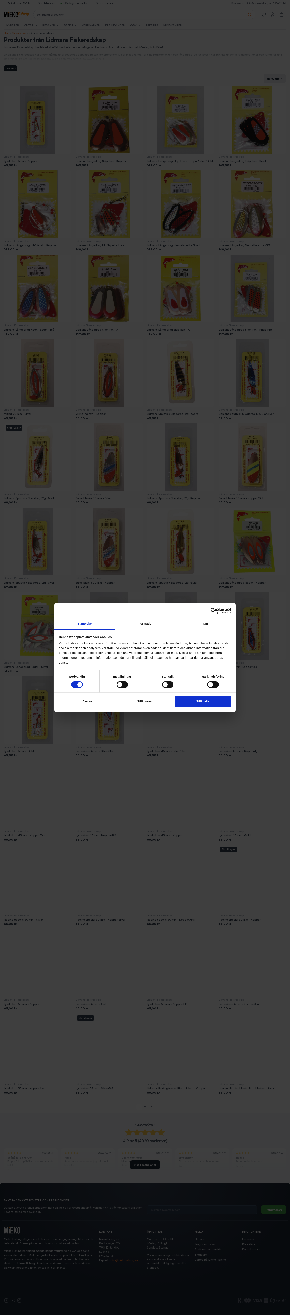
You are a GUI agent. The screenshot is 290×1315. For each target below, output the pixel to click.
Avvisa (87, 701)
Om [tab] (205, 623)
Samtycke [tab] (85, 623)
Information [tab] (145, 623)
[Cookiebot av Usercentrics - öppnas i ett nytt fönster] (213, 611)
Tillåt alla (203, 701)
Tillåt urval (145, 701)
